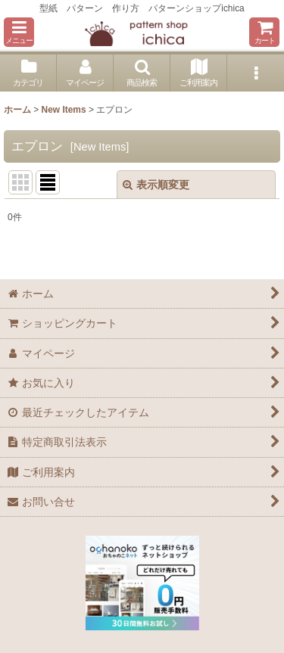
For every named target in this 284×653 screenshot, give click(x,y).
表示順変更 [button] (156, 185)
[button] (19, 32)
